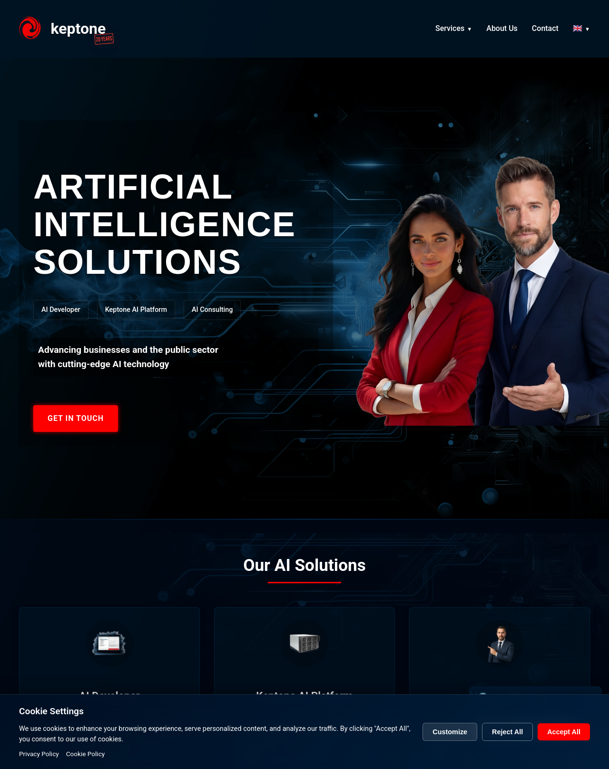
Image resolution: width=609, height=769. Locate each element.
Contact (545, 30)
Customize (449, 739)
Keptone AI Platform (136, 310)
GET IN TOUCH (76, 418)
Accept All (563, 739)
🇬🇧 (577, 30)
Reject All (507, 739)
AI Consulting (212, 310)
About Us (502, 30)
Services (449, 30)
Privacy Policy (39, 761)
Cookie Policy (85, 761)
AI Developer (60, 310)
